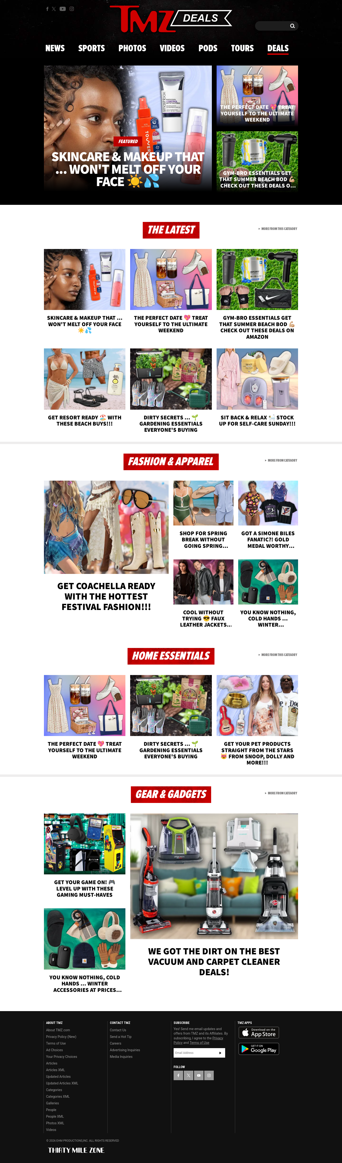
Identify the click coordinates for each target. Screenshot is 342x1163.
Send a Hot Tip (121, 1037)
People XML (55, 1116)
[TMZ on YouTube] (199, 1075)
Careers (115, 1043)
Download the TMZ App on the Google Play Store (259, 1049)
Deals (278, 48)
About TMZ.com (58, 1030)
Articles (51, 1063)
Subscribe (220, 1053)
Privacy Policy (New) (61, 1037)
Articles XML (55, 1070)
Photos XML (55, 1123)
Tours (242, 48)
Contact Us (118, 1030)
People (51, 1110)
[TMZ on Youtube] (63, 9)
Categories (54, 1090)
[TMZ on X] (54, 9)
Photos (132, 48)
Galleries (52, 1103)
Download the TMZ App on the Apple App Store (259, 1033)
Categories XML (58, 1096)
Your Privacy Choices (61, 1057)
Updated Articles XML (62, 1083)
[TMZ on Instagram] (72, 9)
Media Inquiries (121, 1057)
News (55, 48)
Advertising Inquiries (125, 1050)
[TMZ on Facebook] (47, 9)
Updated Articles (58, 1077)
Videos (172, 48)
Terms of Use (56, 1043)
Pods (208, 48)
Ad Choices (54, 1050)
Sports (91, 48)
